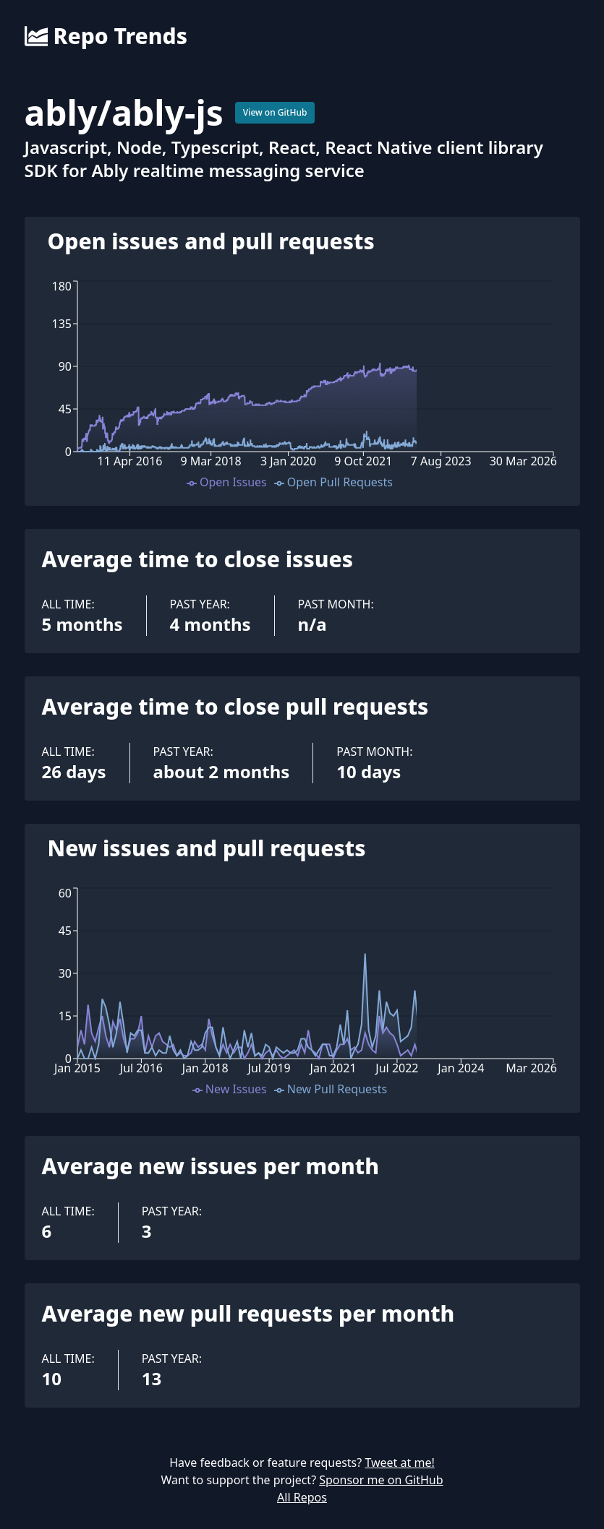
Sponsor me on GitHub (381, 1480)
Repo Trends (106, 36)
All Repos (302, 1497)
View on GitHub (275, 112)
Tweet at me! (399, 1462)
